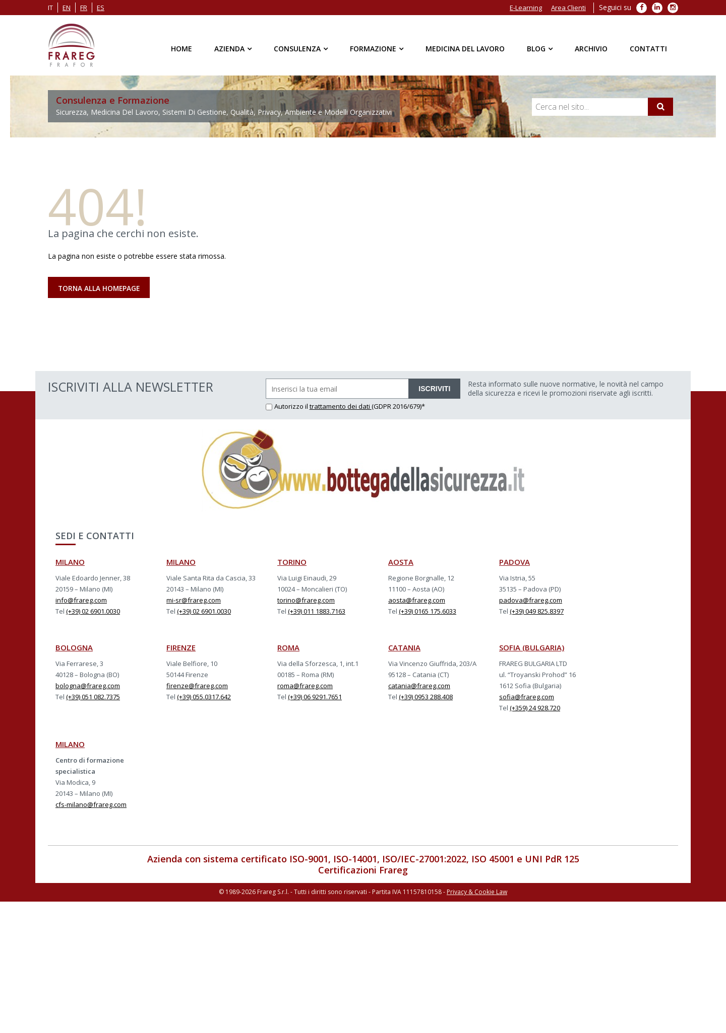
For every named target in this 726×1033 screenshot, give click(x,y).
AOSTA (400, 562)
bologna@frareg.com (87, 686)
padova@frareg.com (530, 600)
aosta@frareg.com (416, 600)
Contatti (648, 48)
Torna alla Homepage (100, 288)
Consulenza (297, 48)
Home (181, 48)
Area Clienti (568, 7)
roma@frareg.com (305, 686)
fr (83, 7)
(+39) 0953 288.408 (426, 697)
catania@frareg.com (419, 686)
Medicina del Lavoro (465, 48)
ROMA (288, 648)
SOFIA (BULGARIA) (531, 648)
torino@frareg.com (306, 600)
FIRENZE (181, 648)
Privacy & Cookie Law (477, 892)
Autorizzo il (288, 406)
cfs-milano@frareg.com (91, 804)
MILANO (70, 562)
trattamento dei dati (341, 406)
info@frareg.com (81, 600)
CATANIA (404, 648)
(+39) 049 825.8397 (537, 611)
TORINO (292, 562)
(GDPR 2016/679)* (398, 406)
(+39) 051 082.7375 (93, 697)
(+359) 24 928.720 (535, 708)
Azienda (229, 48)
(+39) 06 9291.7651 (315, 697)
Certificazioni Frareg (363, 870)
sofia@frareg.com (526, 697)
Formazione (373, 48)
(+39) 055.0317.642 (204, 697)
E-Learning (526, 7)
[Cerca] (660, 107)
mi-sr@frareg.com (193, 600)
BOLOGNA (74, 648)
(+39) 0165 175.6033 (427, 611)
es (100, 7)
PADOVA (514, 562)
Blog (536, 48)
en (67, 7)
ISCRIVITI (434, 389)
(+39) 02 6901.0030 (93, 611)
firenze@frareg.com (197, 686)
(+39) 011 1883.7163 (316, 611)
